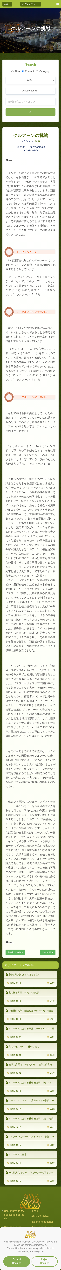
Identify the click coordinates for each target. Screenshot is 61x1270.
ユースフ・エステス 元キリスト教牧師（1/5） (32, 1100)
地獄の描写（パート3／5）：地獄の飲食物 (29, 1064)
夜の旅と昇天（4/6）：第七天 (22, 992)
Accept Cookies (16, 1261)
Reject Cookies (44, 1261)
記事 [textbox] (29, 80)
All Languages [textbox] (29, 90)
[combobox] (30, 80)
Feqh (35, 1211)
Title (15, 71)
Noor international (42, 1221)
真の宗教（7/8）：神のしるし (22, 1046)
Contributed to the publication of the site (14, 1214)
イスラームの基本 (16, 1154)
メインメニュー (31, 4)
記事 (37, 141)
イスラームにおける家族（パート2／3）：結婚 (31, 1028)
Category (43, 71)
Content (28, 71)
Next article (47, 952)
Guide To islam (40, 1216)
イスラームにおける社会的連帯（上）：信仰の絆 (32, 1118)
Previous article (15, 952)
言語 (7, 4)
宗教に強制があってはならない (23, 974)
